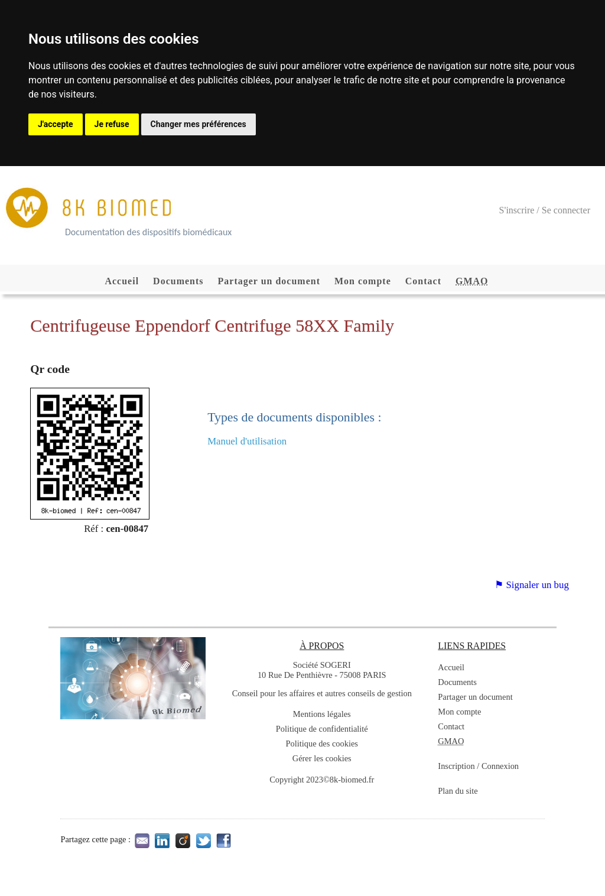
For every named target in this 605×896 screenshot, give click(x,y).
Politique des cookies (322, 743)
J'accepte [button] (55, 124)
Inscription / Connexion (478, 766)
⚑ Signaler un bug (531, 584)
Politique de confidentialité (322, 728)
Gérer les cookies (322, 758)
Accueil (122, 281)
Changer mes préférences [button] (198, 124)
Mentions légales (322, 714)
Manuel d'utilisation (247, 441)
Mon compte (362, 281)
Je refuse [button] (112, 124)
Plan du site (457, 791)
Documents (178, 281)
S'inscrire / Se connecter (544, 210)
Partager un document (269, 281)
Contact (423, 281)
